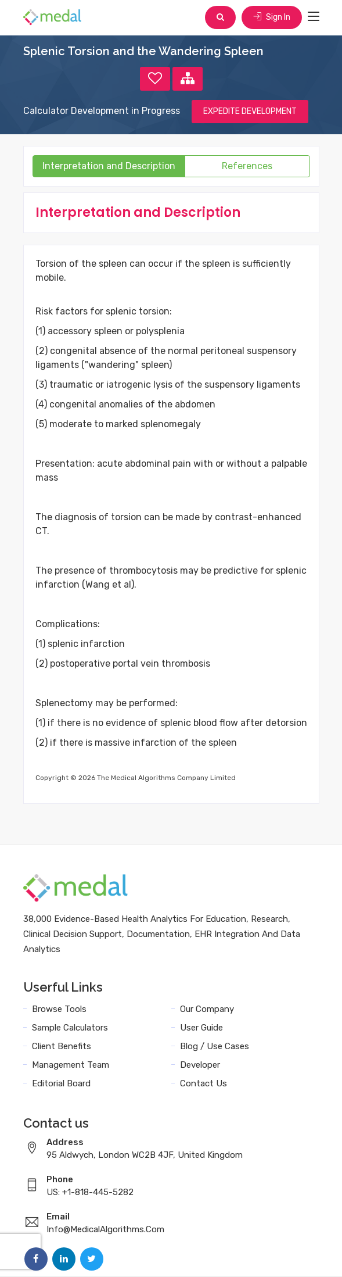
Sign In (271, 17)
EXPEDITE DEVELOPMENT (250, 111)
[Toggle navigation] (313, 17)
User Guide (201, 1027)
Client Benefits (61, 1046)
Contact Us (203, 1083)
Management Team (70, 1065)
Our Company (207, 1009)
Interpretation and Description (108, 165)
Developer (200, 1065)
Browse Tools (59, 1009)
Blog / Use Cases (214, 1046)
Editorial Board (61, 1083)
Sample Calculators (70, 1027)
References (247, 165)
